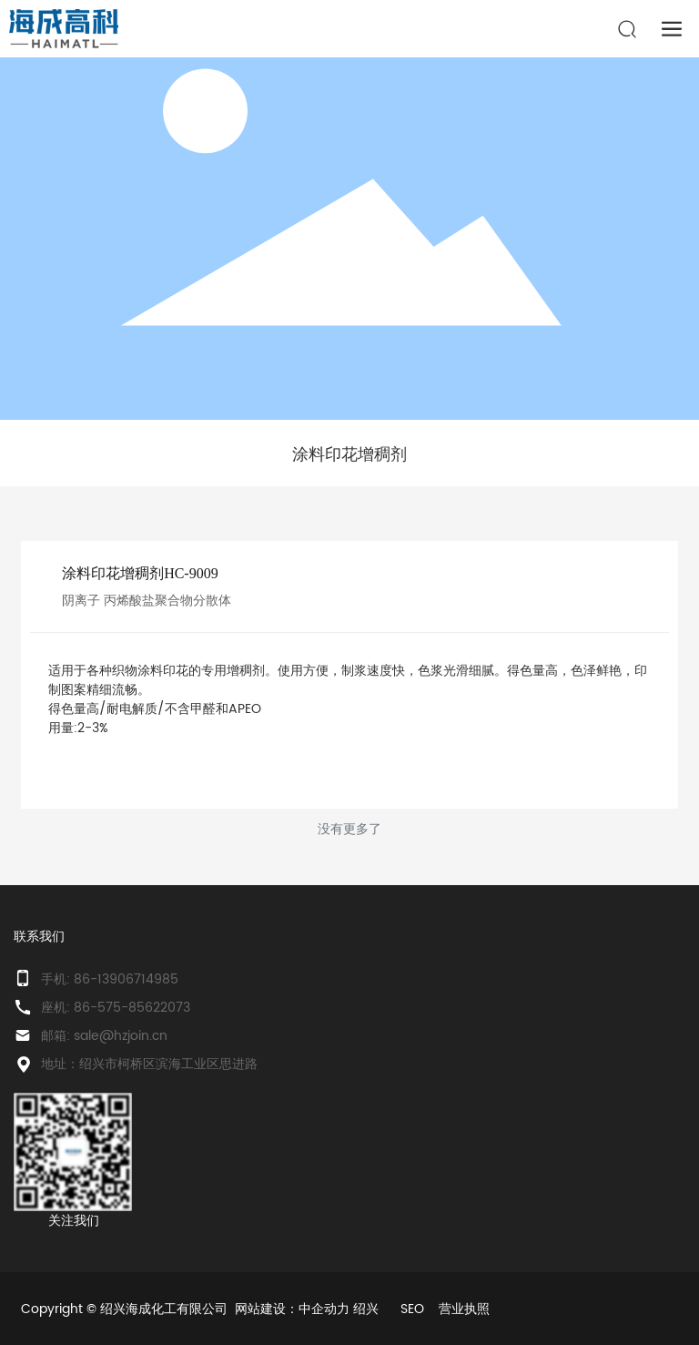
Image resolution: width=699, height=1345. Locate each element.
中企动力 (324, 1309)
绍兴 (366, 1309)
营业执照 (464, 1309)
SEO (412, 1309)
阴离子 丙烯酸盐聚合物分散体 (146, 600)
